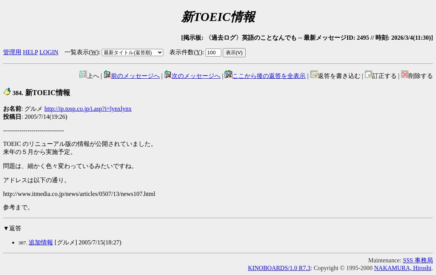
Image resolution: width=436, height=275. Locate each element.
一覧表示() (81, 52)
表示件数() (185, 52)
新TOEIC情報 (36, 93)
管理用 (12, 52)
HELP (30, 52)
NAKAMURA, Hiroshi (402, 268)
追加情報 (41, 242)
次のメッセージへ (192, 76)
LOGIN (48, 52)
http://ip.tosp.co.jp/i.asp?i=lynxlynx (88, 108)
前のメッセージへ (131, 76)
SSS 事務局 (418, 260)
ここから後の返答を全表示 (265, 76)
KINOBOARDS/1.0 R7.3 (279, 268)
